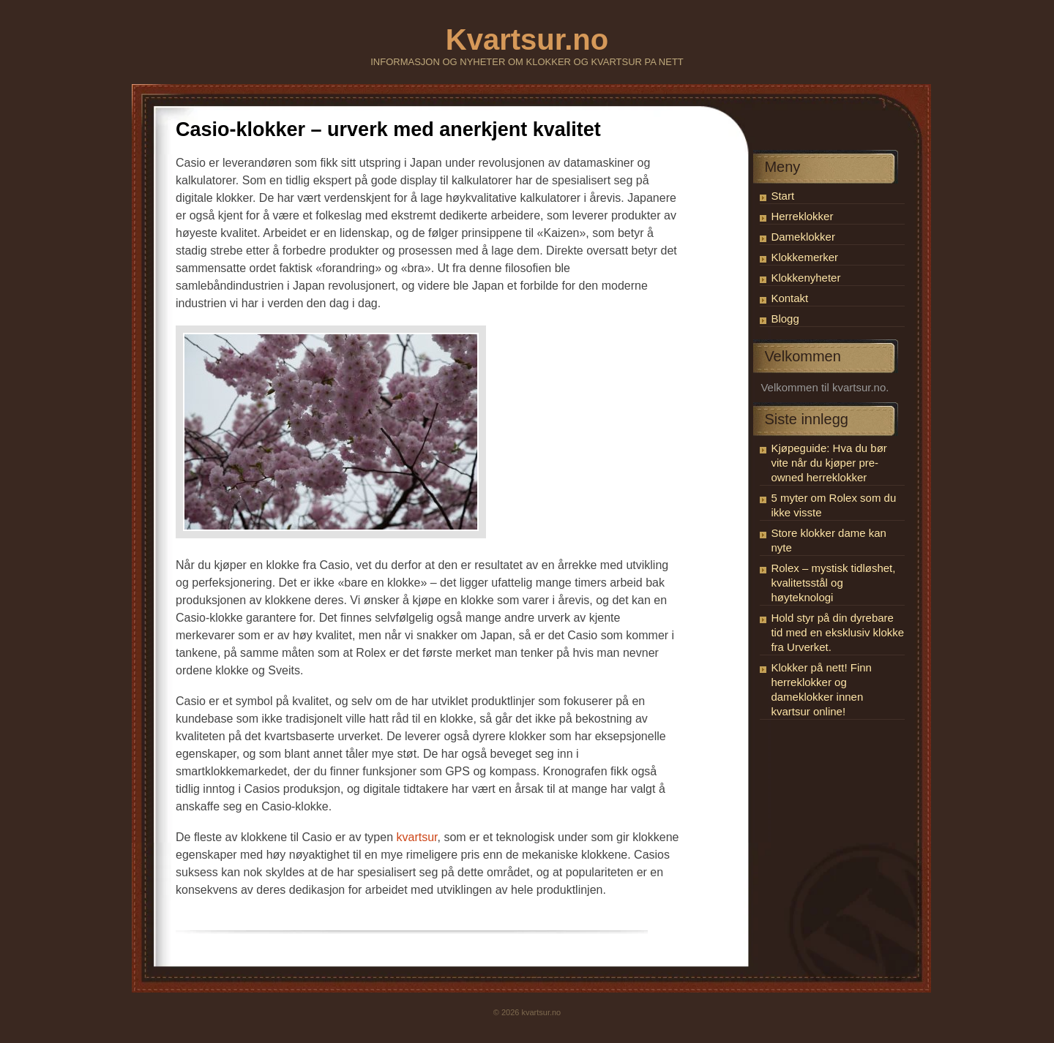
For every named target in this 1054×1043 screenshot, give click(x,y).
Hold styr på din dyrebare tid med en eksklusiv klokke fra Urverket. (837, 632)
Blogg (785, 318)
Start (782, 195)
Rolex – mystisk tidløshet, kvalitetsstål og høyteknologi (833, 582)
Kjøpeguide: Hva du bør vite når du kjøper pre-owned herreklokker (828, 462)
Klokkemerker (804, 257)
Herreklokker (802, 216)
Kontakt (789, 298)
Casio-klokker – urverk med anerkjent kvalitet (388, 129)
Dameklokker (803, 236)
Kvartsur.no (527, 39)
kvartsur (416, 837)
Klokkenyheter (805, 277)
